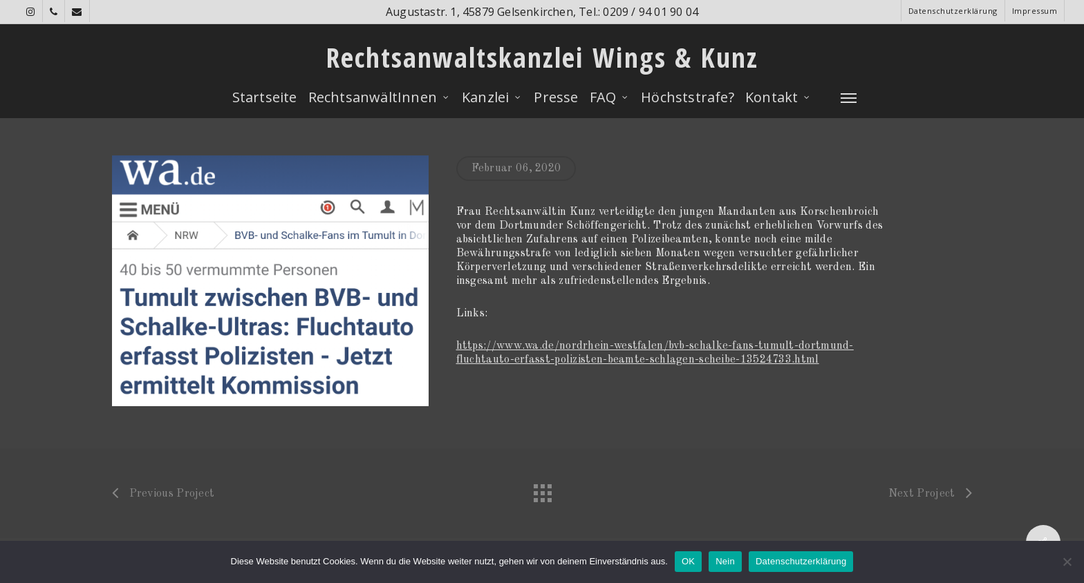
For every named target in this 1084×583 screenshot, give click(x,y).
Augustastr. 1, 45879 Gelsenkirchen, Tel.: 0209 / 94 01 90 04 (542, 11)
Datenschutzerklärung (801, 561)
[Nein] (1067, 561)
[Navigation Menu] (849, 97)
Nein (725, 561)
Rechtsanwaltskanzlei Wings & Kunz (542, 57)
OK (688, 561)
